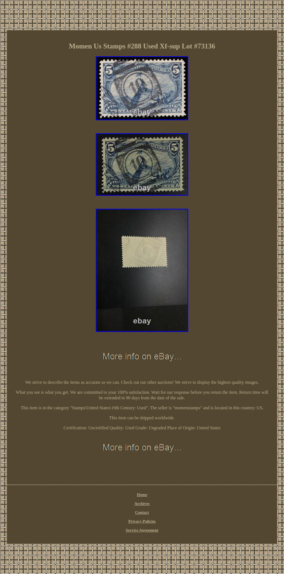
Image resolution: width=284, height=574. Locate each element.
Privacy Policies (142, 521)
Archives (141, 503)
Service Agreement (142, 530)
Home (142, 494)
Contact (142, 512)
